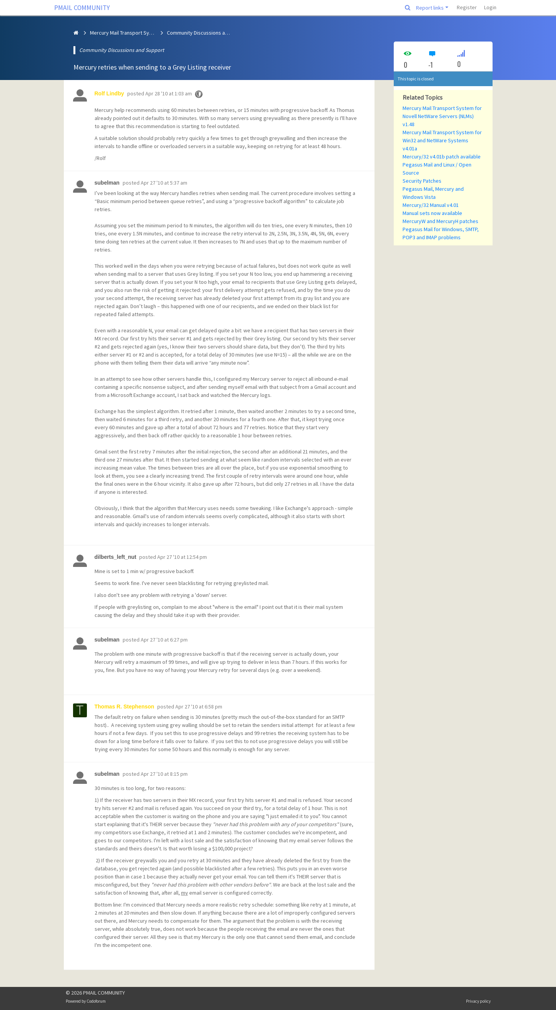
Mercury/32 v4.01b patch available (442, 156)
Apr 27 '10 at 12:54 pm (182, 556)
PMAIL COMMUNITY (82, 7)
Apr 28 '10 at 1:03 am (168, 93)
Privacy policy (478, 1001)
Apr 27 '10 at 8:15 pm (164, 773)
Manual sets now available (432, 213)
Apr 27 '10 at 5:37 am (164, 182)
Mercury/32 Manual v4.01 (431, 205)
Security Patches (422, 180)
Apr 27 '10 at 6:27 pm (164, 639)
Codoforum (96, 1001)
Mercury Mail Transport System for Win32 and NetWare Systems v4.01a (442, 140)
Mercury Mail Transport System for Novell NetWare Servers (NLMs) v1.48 (442, 116)
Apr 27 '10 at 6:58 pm (198, 706)
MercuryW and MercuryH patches (440, 221)
